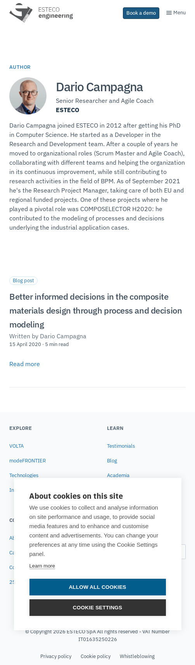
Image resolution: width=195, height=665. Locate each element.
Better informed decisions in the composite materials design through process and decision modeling (95, 310)
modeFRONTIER (27, 460)
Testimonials (121, 446)
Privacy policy (55, 656)
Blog (112, 460)
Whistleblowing (137, 656)
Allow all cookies (97, 587)
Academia (118, 475)
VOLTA (16, 446)
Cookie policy (95, 656)
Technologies (23, 475)
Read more (24, 364)
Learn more (42, 566)
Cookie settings (98, 608)
